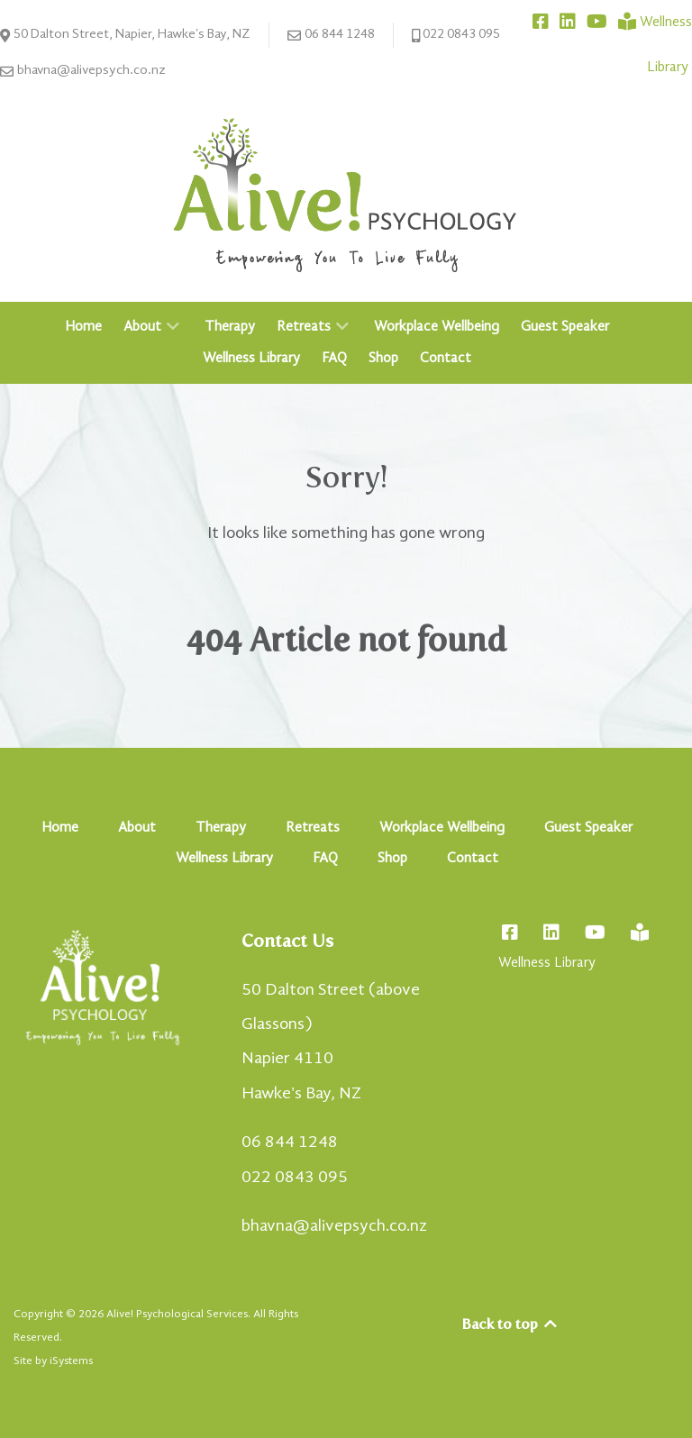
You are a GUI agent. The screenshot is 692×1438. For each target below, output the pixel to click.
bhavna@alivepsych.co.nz (83, 71)
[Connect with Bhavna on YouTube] (599, 22)
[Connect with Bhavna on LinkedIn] (569, 22)
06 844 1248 (331, 35)
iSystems (71, 1361)
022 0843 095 (456, 35)
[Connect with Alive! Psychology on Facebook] (542, 22)
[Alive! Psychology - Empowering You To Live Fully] (346, 194)
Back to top (510, 1324)
